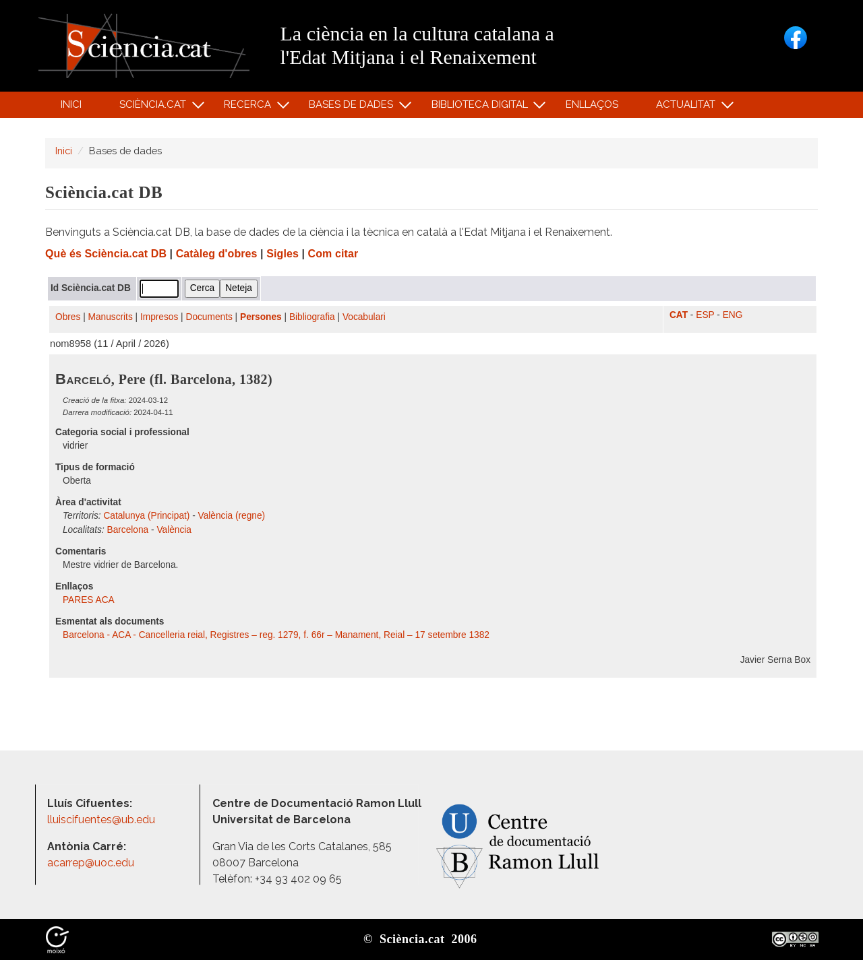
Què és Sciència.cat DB (106, 253)
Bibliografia (312, 317)
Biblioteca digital (481, 107)
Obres (67, 317)
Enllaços (592, 104)
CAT (678, 315)
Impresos (159, 317)
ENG (733, 315)
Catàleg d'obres (217, 253)
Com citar (333, 253)
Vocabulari (364, 317)
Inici (71, 104)
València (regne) (232, 516)
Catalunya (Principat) (146, 516)
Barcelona (128, 530)
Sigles (282, 253)
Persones (261, 317)
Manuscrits (110, 317)
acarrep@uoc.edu (90, 862)
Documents (209, 317)
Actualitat (688, 107)
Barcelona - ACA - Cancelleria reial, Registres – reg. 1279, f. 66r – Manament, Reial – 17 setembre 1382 (276, 635)
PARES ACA (90, 600)
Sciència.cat (154, 107)
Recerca (250, 107)
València (173, 530)
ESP (705, 315)
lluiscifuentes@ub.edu (102, 819)
